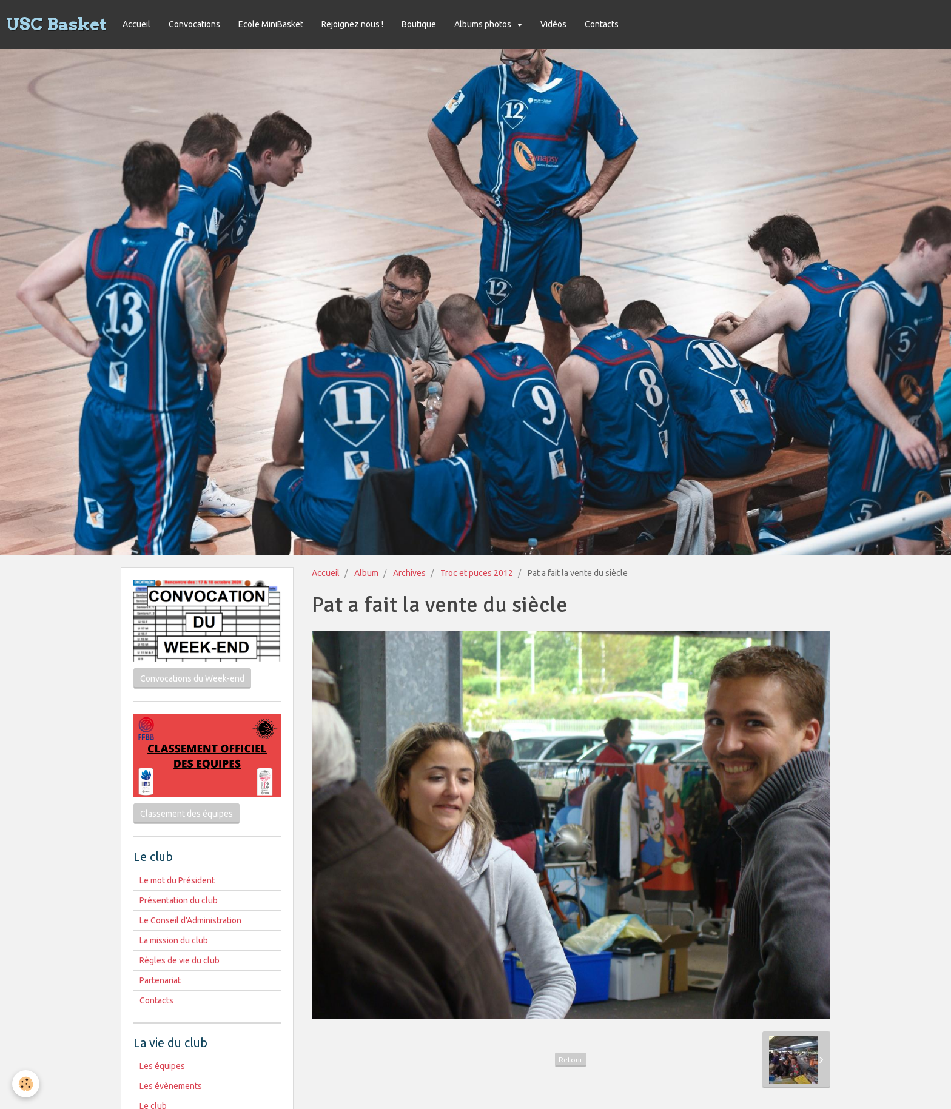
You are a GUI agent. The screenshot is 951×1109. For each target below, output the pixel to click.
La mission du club (173, 940)
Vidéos (553, 24)
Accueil (136, 24)
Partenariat (160, 980)
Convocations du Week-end (192, 678)
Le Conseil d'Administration (190, 920)
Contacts (602, 24)
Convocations (194, 24)
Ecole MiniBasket (270, 24)
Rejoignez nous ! (352, 24)
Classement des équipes (186, 814)
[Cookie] (25, 1083)
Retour (571, 1060)
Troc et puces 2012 (476, 573)
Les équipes (162, 1066)
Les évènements (170, 1086)
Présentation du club (178, 900)
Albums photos (483, 24)
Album (366, 573)
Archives (409, 573)
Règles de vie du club (179, 960)
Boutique (419, 24)
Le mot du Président (177, 880)
